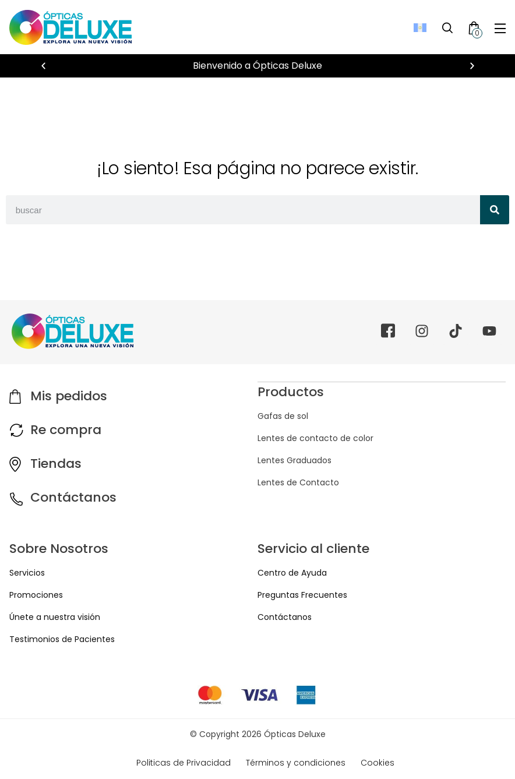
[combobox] (243, 209)
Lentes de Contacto (298, 482)
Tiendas (56, 463)
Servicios (27, 573)
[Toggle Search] (447, 27)
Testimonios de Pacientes (62, 639)
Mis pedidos (68, 396)
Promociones (36, 595)
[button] (43, 66)
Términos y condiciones (295, 763)
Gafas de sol (283, 415)
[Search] (494, 209)
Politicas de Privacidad (183, 763)
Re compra (65, 430)
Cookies (377, 763)
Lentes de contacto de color (315, 437)
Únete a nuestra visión (54, 617)
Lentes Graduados (294, 460)
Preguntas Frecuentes (302, 595)
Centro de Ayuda (292, 573)
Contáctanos (73, 497)
